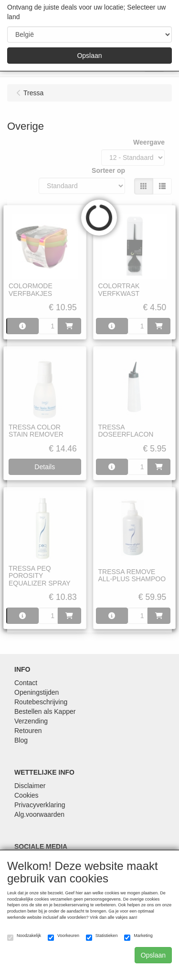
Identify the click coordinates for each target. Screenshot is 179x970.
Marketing (138, 937)
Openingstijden (36, 692)
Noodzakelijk (24, 937)
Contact (25, 683)
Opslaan (89, 55)
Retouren (28, 730)
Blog (21, 740)
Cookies (26, 795)
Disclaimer (29, 786)
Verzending (31, 721)
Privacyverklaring (39, 805)
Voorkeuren (63, 937)
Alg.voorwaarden (39, 814)
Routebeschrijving (40, 702)
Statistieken (102, 937)
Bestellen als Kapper (44, 711)
